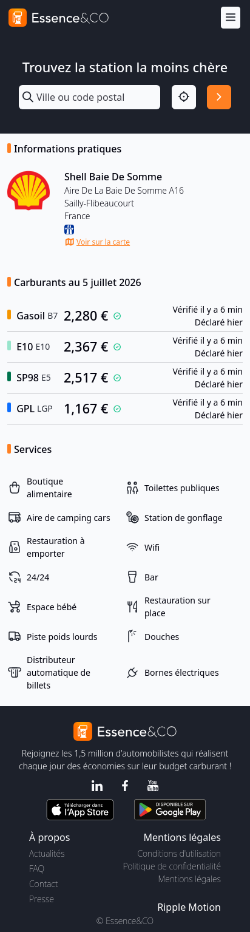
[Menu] (230, 18)
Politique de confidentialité (172, 866)
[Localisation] (184, 97)
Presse (41, 899)
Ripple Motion (189, 907)
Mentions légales (189, 879)
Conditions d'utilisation (179, 853)
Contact (43, 883)
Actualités (47, 853)
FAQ (36, 868)
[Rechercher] (219, 97)
